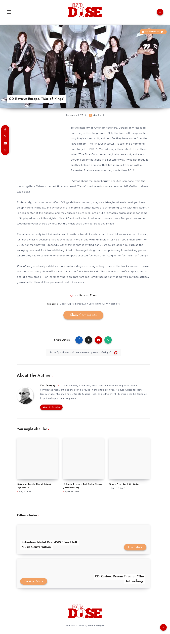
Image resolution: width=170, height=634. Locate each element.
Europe (79, 303)
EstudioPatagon (96, 625)
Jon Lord (89, 303)
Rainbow (100, 303)
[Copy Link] (83, 352)
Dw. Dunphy (47, 385)
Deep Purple (67, 303)
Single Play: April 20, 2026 (123, 484)
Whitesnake (113, 303)
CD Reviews (81, 295)
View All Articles (51, 407)
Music (93, 295)
